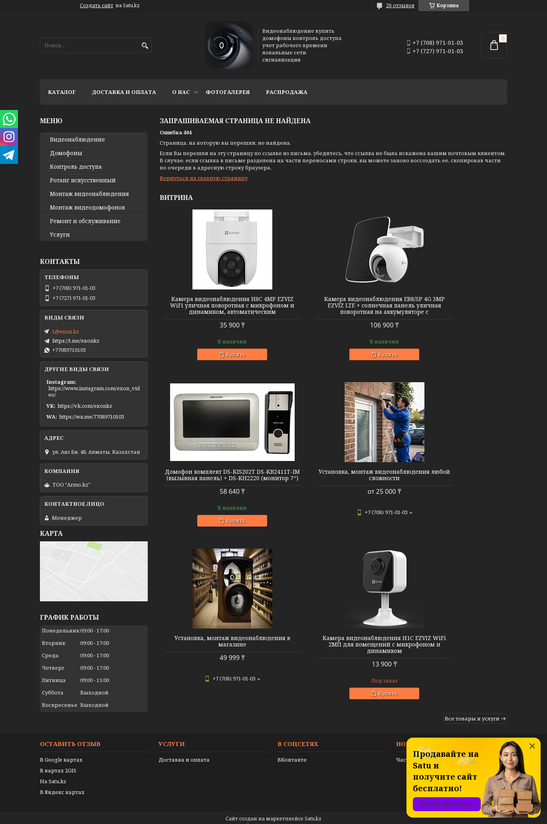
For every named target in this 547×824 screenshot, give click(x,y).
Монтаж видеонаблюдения (89, 194)
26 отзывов (400, 5)
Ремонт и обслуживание (85, 221)
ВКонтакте (292, 750)
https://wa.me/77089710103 (91, 416)
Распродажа (286, 92)
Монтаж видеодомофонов (87, 207)
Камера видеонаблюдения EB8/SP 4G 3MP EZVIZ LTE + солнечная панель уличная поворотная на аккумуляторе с (333, 308)
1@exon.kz (65, 331)
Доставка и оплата (124, 92)
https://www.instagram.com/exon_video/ (94, 391)
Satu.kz (313, 809)
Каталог (62, 92)
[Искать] (145, 46)
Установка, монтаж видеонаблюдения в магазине (333, 481)
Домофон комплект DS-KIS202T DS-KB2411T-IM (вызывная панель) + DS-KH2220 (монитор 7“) (451, 305)
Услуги (60, 234)
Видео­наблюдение (77, 139)
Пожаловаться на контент (293, 816)
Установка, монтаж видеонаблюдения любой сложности (215, 484)
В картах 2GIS (58, 760)
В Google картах (61, 750)
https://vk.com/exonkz (84, 406)
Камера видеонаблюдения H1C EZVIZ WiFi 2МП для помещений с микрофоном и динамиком (451, 484)
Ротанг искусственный (83, 180)
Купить (219, 360)
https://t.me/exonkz (75, 340)
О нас (181, 92)
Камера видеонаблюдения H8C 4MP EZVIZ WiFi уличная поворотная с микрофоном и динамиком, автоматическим (215, 308)
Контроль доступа (76, 166)
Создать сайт (96, 5)
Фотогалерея (228, 92)
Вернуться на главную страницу (204, 178)
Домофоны (66, 153)
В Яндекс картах (62, 782)
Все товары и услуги (472, 558)
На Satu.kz (53, 771)
